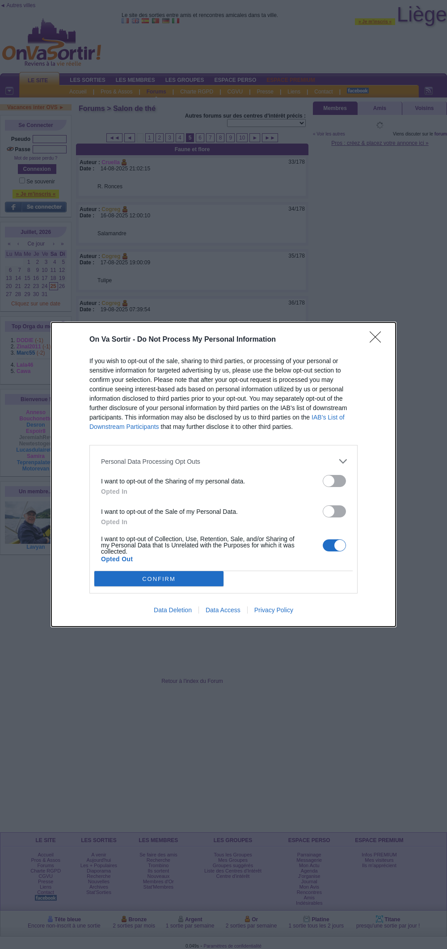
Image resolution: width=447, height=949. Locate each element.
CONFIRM (159, 579)
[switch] (334, 481)
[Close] (378, 339)
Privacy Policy (273, 610)
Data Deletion (173, 610)
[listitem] (223, 461)
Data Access (223, 610)
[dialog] (223, 474)
